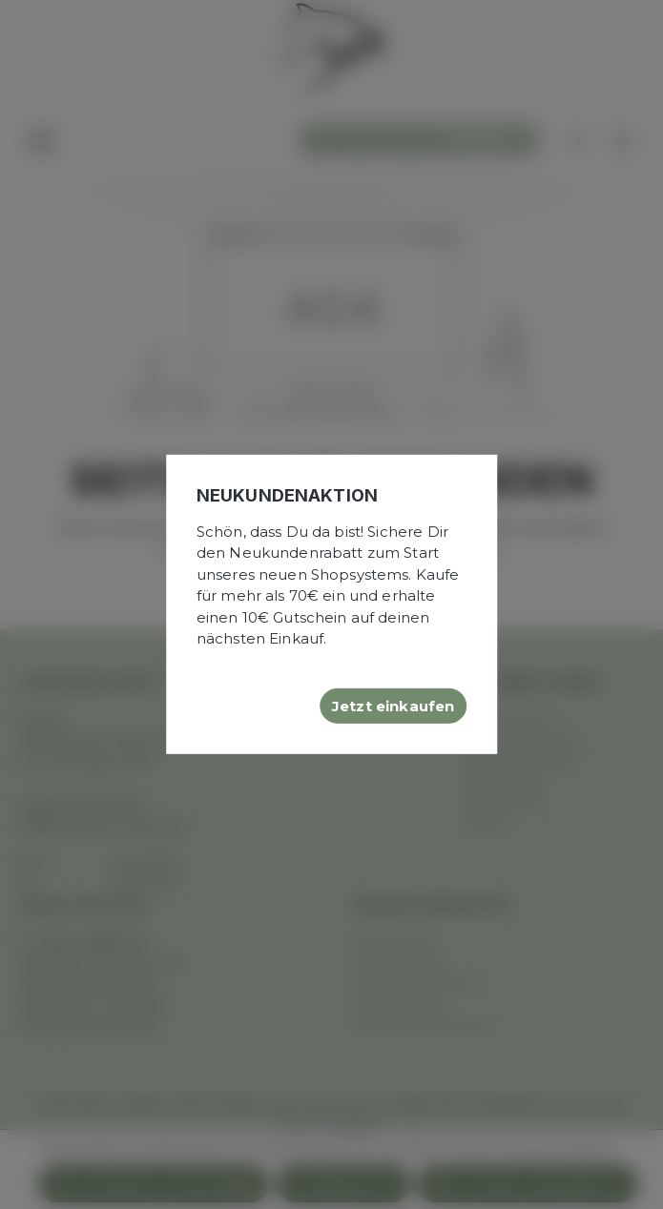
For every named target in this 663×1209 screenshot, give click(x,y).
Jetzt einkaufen (393, 705)
